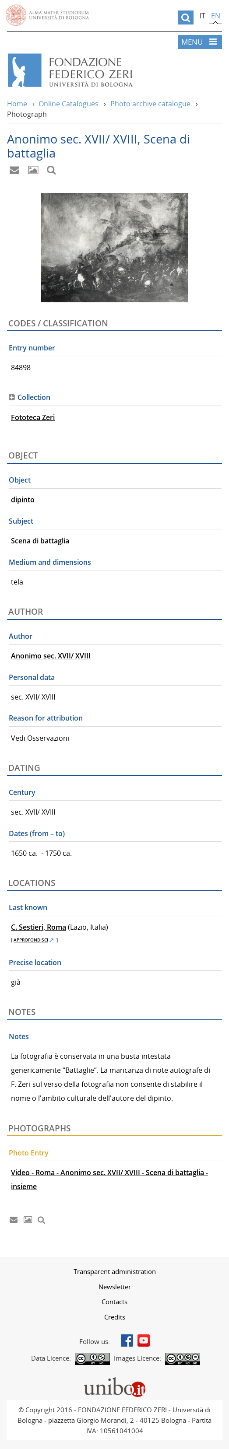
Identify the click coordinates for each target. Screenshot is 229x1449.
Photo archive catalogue (150, 103)
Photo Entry (29, 1153)
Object (20, 480)
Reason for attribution (46, 718)
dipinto (23, 499)
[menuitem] (114, 1271)
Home (17, 103)
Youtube (143, 1340)
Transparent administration (115, 1271)
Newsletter (115, 1286)
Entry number (32, 348)
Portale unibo (114, 1379)
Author (20, 636)
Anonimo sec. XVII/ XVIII (51, 656)
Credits (114, 1316)
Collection (34, 397)
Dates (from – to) (37, 833)
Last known (28, 907)
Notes (19, 1036)
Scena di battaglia (40, 541)
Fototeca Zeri (33, 417)
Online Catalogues (69, 103)
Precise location (35, 962)
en (215, 16)
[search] (186, 17)
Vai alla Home (98, 70)
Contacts (114, 1301)
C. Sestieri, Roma (38, 927)
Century (22, 792)
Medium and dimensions (50, 562)
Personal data (32, 677)
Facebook (127, 1340)
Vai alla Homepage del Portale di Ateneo (47, 15)
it (202, 16)
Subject (21, 521)
